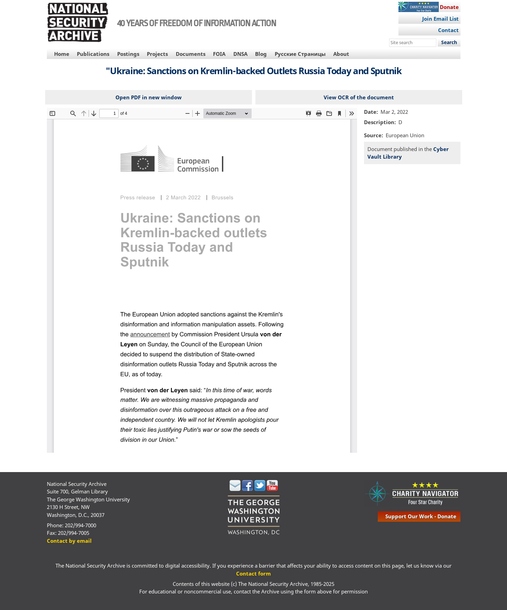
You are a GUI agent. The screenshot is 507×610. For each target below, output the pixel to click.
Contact (448, 30)
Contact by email (69, 540)
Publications (93, 53)
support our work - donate (420, 516)
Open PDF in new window (148, 97)
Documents (190, 53)
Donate (449, 6)
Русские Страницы (300, 53)
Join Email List (440, 18)
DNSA (240, 53)
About (341, 53)
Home (61, 53)
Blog (261, 53)
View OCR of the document (359, 97)
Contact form (253, 573)
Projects (157, 53)
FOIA (219, 53)
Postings (128, 53)
